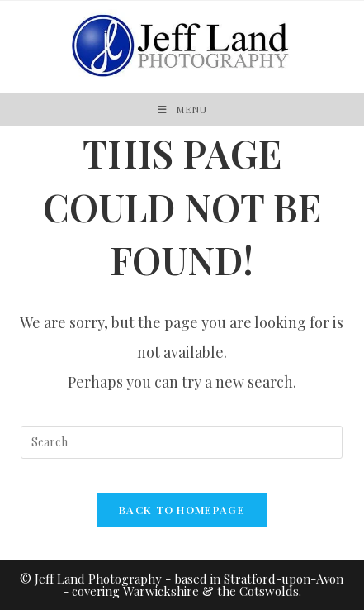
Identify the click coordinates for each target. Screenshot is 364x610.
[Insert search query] (182, 442)
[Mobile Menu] (182, 109)
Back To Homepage (182, 510)
